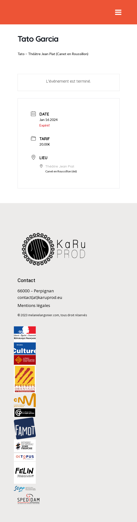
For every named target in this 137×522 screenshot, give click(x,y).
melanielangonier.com (43, 315)
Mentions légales (34, 305)
